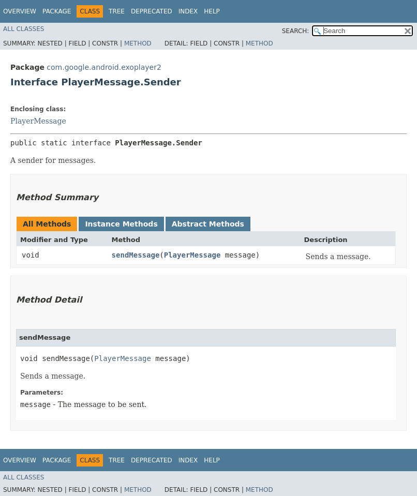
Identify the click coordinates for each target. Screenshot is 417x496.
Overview (19, 11)
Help (212, 11)
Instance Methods (121, 224)
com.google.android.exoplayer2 (104, 67)
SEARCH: (295, 31)
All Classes (23, 29)
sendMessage (136, 255)
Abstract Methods (208, 224)
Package (56, 11)
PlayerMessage (38, 121)
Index (188, 11)
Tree (117, 11)
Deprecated (151, 11)
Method (138, 43)
